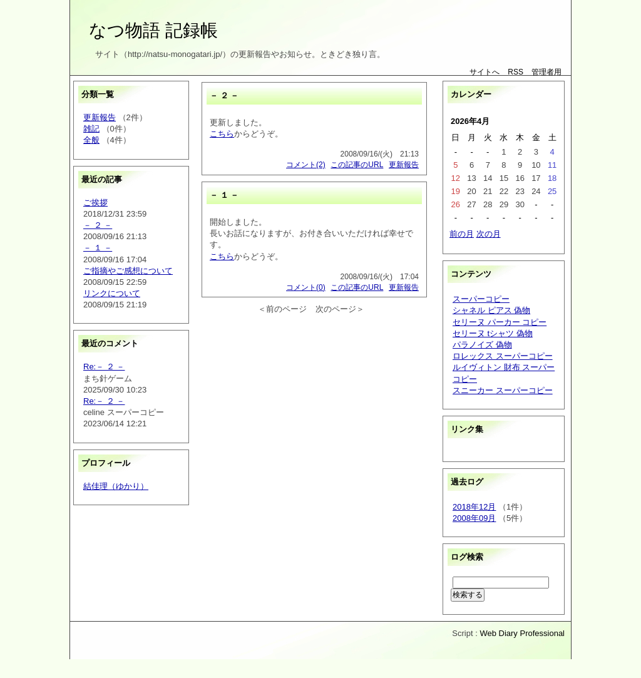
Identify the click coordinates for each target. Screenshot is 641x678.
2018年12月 (474, 506)
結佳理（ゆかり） (115, 486)
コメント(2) (306, 164)
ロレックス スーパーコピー (503, 356)
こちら (222, 133)
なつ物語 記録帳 (153, 30)
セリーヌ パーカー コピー (499, 322)
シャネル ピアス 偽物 (491, 310)
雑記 (91, 128)
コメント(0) (306, 287)
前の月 (461, 234)
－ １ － (97, 247)
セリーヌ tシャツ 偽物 (493, 333)
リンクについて (111, 293)
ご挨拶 (95, 202)
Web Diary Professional (522, 633)
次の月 (488, 234)
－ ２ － (97, 225)
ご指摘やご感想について (128, 270)
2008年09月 (474, 518)
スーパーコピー (481, 299)
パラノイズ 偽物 (482, 344)
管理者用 (546, 72)
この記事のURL (357, 164)
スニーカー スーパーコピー (503, 390)
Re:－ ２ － (104, 366)
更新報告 (99, 117)
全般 (91, 140)
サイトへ (484, 72)
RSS (515, 72)
